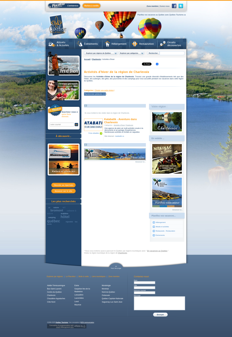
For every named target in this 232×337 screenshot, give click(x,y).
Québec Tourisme (62, 322)
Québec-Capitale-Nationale (112, 299)
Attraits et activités (162, 227)
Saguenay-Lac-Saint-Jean (112, 302)
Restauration (146, 43)
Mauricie (77, 305)
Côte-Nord (51, 302)
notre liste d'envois (70, 114)
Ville (135, 285)
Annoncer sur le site (63, 191)
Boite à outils (84, 276)
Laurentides (79, 298)
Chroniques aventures (64, 64)
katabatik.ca (119, 136)
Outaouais (106, 295)
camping (51, 217)
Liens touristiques (98, 276)
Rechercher (153, 53)
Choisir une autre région (104, 90)
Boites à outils (91, 5)
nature (56, 208)
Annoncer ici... (140, 162)
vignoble (69, 222)
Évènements (91, 43)
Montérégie (106, 285)
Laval (76, 301)
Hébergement (119, 43)
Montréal (105, 289)
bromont (56, 210)
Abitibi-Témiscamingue (56, 285)
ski (49, 207)
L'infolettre (63, 6)
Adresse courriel (140, 290)
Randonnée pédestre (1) (94, 94)
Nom (135, 280)
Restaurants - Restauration (165, 231)
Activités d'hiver (119, 125)
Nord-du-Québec (108, 292)
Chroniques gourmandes (64, 90)
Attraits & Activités (63, 44)
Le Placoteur (71, 276)
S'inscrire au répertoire (63, 185)
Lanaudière (78, 295)
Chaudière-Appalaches (56, 299)
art (64, 207)
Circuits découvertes (174, 44)
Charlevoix (96, 59)
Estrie (76, 285)
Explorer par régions (55, 276)
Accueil (87, 59)
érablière (64, 214)
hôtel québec (58, 219)
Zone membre (152, 6)
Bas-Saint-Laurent (54, 289)
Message (137, 295)
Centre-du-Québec (54, 292)
